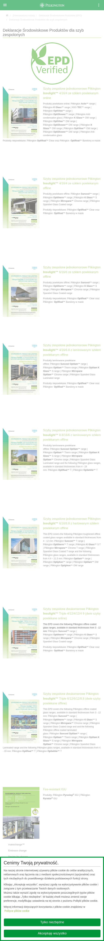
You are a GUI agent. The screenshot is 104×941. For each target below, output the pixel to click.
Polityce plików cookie (17, 910)
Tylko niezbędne (52, 922)
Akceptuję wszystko (52, 933)
